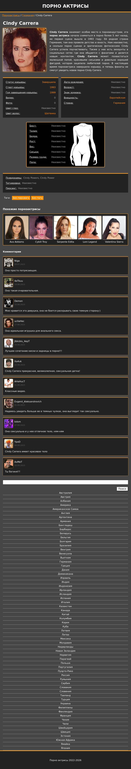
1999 (53, 92)
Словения (65, 691)
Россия (65, 675)
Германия (28, 15)
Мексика (65, 638)
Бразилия (65, 545)
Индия (65, 582)
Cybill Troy (41, 241)
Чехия (65, 719)
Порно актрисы (65, 6)
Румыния (65, 679)
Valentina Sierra (114, 241)
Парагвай (65, 659)
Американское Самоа (65, 509)
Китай (65, 614)
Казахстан (65, 606)
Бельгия (66, 537)
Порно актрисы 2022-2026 (65, 760)
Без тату (37, 197)
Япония (65, 748)
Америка (65, 505)
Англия (65, 513)
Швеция (65, 732)
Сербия (65, 683)
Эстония (65, 736)
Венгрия (65, 549)
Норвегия (65, 655)
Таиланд (65, 695)
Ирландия (65, 590)
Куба (66, 626)
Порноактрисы (11, 15)
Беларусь (65, 533)
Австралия (65, 492)
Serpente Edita (65, 241)
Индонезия (65, 586)
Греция (65, 565)
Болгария (65, 541)
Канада (65, 610)
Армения (65, 521)
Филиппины (65, 707)
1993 (53, 87)
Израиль (65, 578)
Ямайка (65, 744)
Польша (65, 663)
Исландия (65, 594)
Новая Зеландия (65, 650)
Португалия (65, 667)
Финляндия (65, 711)
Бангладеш (65, 525)
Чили (65, 723)
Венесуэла (65, 553)
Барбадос (65, 529)
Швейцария (65, 727)
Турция (65, 699)
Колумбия (66, 618)
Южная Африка (65, 740)
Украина (65, 703)
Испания (65, 598)
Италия (65, 602)
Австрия (66, 497)
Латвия (65, 630)
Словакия (65, 687)
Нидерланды (65, 646)
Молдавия (65, 642)
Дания (65, 569)
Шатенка (50, 113)
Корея (65, 622)
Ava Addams (17, 241)
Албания (65, 501)
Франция (65, 715)
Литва (65, 634)
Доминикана (65, 574)
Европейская (117, 97)
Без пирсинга (21, 197)
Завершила (49, 82)
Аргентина (65, 517)
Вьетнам (65, 557)
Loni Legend (90, 241)
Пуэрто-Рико (65, 671)
